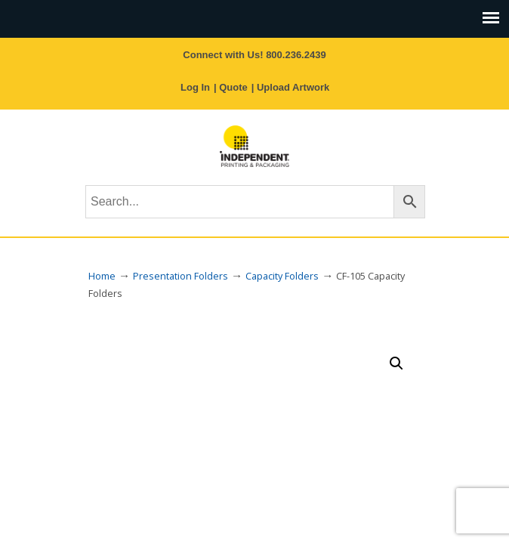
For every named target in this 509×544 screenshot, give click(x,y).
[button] (396, 363)
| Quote (231, 87)
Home (102, 276)
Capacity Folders (282, 276)
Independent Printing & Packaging (254, 146)
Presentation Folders (180, 276)
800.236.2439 (296, 54)
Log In (195, 87)
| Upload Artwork (290, 87)
